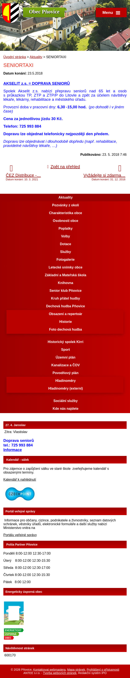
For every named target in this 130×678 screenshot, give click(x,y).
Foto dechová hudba (65, 329)
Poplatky (66, 228)
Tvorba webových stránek (60, 673)
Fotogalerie (65, 259)
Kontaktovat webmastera (49, 669)
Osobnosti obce (65, 221)
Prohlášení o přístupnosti (103, 669)
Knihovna (65, 283)
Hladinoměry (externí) (65, 388)
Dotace (65, 244)
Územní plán (65, 357)
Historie (65, 321)
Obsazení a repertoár (65, 314)
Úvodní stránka (14, 57)
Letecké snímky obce (66, 267)
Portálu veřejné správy (20, 535)
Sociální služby (65, 401)
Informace (12, 450)
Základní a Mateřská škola (65, 275)
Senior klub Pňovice (66, 290)
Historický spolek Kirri (65, 342)
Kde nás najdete (66, 408)
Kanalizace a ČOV (65, 365)
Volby (65, 236)
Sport (65, 349)
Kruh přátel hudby (65, 298)
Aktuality (36, 57)
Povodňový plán (66, 373)
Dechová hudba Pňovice (65, 306)
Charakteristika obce (65, 213)
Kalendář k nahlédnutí (19, 479)
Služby (65, 252)
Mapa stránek (76, 669)
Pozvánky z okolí (65, 205)
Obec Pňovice (44, 11)
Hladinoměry (65, 380)
